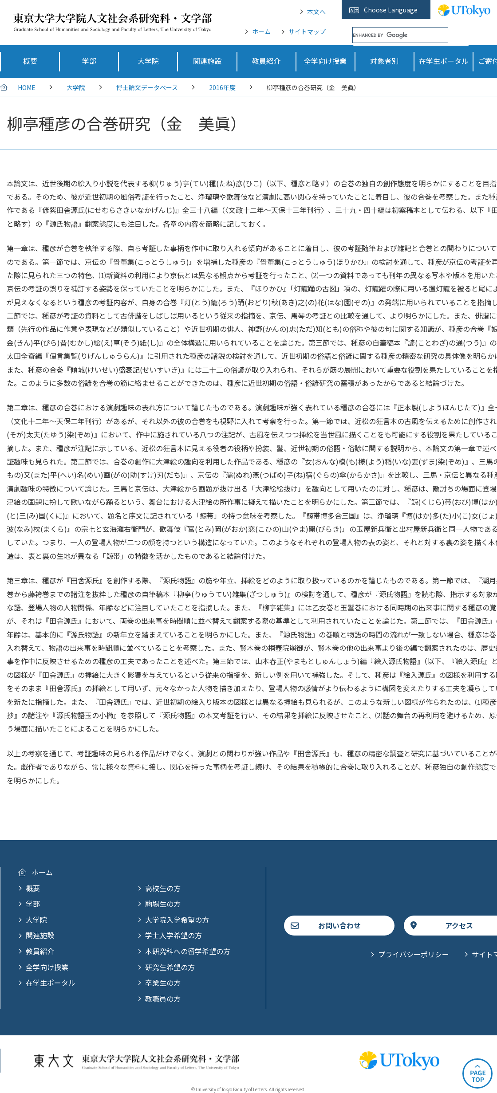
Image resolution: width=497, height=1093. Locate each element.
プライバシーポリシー (413, 954)
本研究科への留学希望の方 (187, 951)
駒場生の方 (163, 903)
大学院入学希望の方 (177, 919)
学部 (33, 903)
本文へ (316, 11)
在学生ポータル (50, 982)
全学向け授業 (47, 967)
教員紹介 (40, 951)
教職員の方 (163, 998)
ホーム (261, 31)
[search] (400, 35)
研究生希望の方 (170, 967)
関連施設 (40, 935)
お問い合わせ (339, 925)
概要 (33, 888)
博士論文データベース (147, 87)
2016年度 (222, 87)
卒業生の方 (163, 982)
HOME (27, 87)
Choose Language (391, 9)
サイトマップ (307, 31)
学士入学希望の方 (173, 935)
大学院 (76, 87)
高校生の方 (163, 888)
